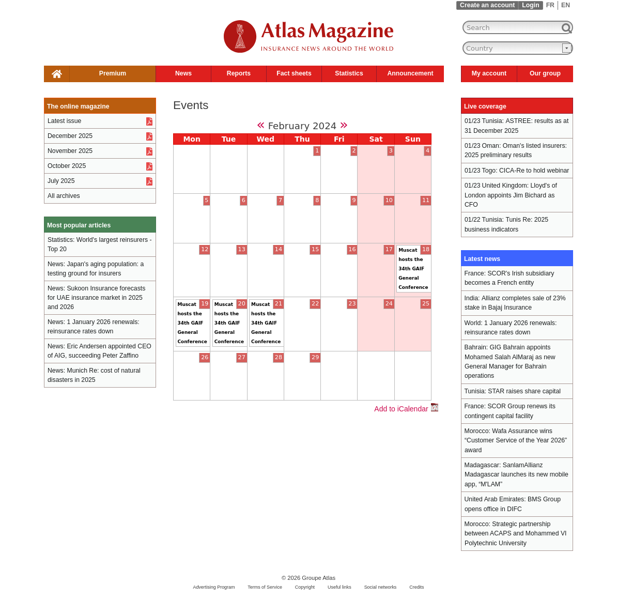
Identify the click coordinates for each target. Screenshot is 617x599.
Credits (416, 587)
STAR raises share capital (524, 391)
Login (530, 5)
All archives (64, 195)
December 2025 (70, 136)
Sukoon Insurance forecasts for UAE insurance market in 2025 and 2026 (96, 298)
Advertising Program (214, 587)
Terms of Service (265, 587)
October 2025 (67, 166)
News (183, 73)
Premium (112, 73)
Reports (239, 73)
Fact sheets (293, 73)
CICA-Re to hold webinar (534, 170)
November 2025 (70, 151)
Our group (545, 73)
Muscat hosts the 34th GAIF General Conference (413, 269)
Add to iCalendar (406, 409)
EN (565, 5)
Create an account (487, 5)
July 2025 (61, 181)
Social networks (380, 587)
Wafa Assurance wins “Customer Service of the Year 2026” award (516, 440)
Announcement (410, 73)
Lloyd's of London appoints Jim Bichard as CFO (511, 195)
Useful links (339, 587)
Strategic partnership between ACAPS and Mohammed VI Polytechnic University (515, 533)
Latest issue (64, 121)
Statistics (349, 73)
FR (550, 5)
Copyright (305, 587)
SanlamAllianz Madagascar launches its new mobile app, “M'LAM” (516, 475)
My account (489, 73)
